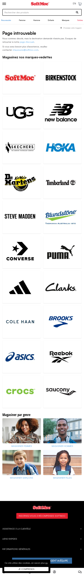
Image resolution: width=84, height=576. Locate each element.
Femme (22, 20)
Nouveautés (6, 20)
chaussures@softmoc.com (25, 50)
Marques (65, 20)
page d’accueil (27, 42)
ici (46, 563)
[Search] (42, 12)
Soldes (80, 20)
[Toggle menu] (4, 4)
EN (74, 3)
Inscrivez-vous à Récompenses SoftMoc (42, 515)
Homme (36, 20)
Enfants (51, 20)
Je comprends (26, 569)
